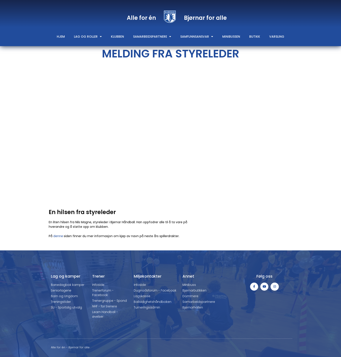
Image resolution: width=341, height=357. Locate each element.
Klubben (117, 36)
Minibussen (231, 36)
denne (58, 236)
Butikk (254, 36)
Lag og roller (88, 36)
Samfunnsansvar (196, 36)
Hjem (61, 36)
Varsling (276, 36)
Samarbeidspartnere (152, 36)
